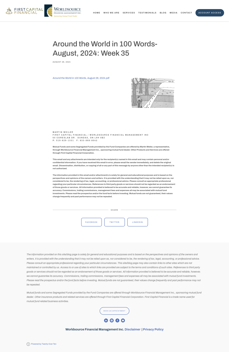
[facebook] (117, 320)
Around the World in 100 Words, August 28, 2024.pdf (81, 78)
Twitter (114, 222)
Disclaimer (133, 329)
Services (129, 13)
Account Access (209, 13)
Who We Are (111, 13)
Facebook (91, 222)
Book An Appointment (114, 311)
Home (96, 13)
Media (173, 13)
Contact (186, 13)
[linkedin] (106, 320)
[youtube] (123, 320)
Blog (163, 13)
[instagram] (112, 320)
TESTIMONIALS (147, 13)
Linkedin (137, 222)
